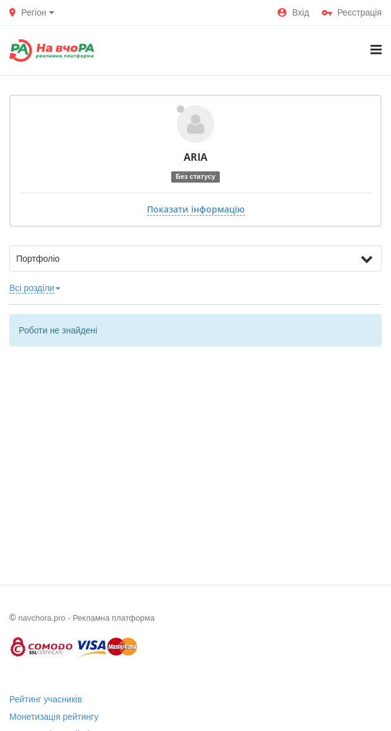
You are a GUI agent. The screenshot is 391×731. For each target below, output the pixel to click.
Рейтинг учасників (45, 699)
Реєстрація (352, 12)
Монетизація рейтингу (53, 717)
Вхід (293, 12)
